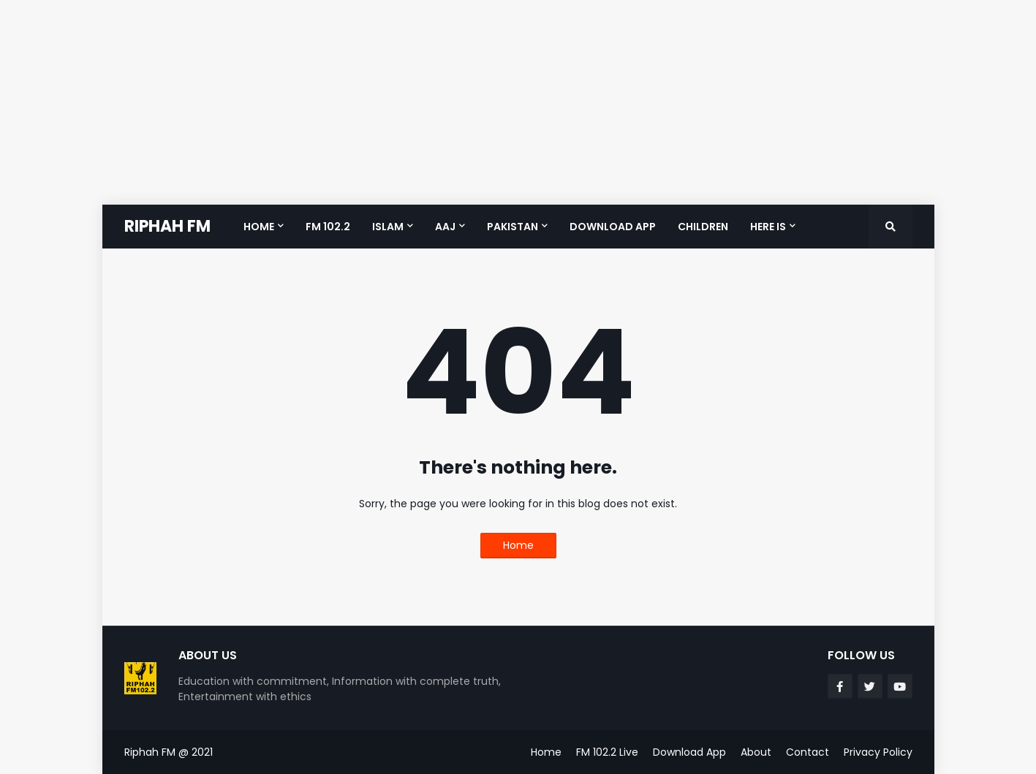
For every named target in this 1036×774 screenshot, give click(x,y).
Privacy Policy (878, 752)
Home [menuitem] (258, 226)
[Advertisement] (438, 102)
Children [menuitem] (703, 226)
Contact (807, 752)
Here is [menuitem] (768, 226)
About (756, 752)
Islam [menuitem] (388, 226)
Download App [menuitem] (613, 226)
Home (518, 545)
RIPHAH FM (167, 226)
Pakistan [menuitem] (512, 226)
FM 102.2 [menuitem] (328, 226)
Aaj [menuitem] (445, 226)
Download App (689, 752)
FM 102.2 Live (607, 752)
